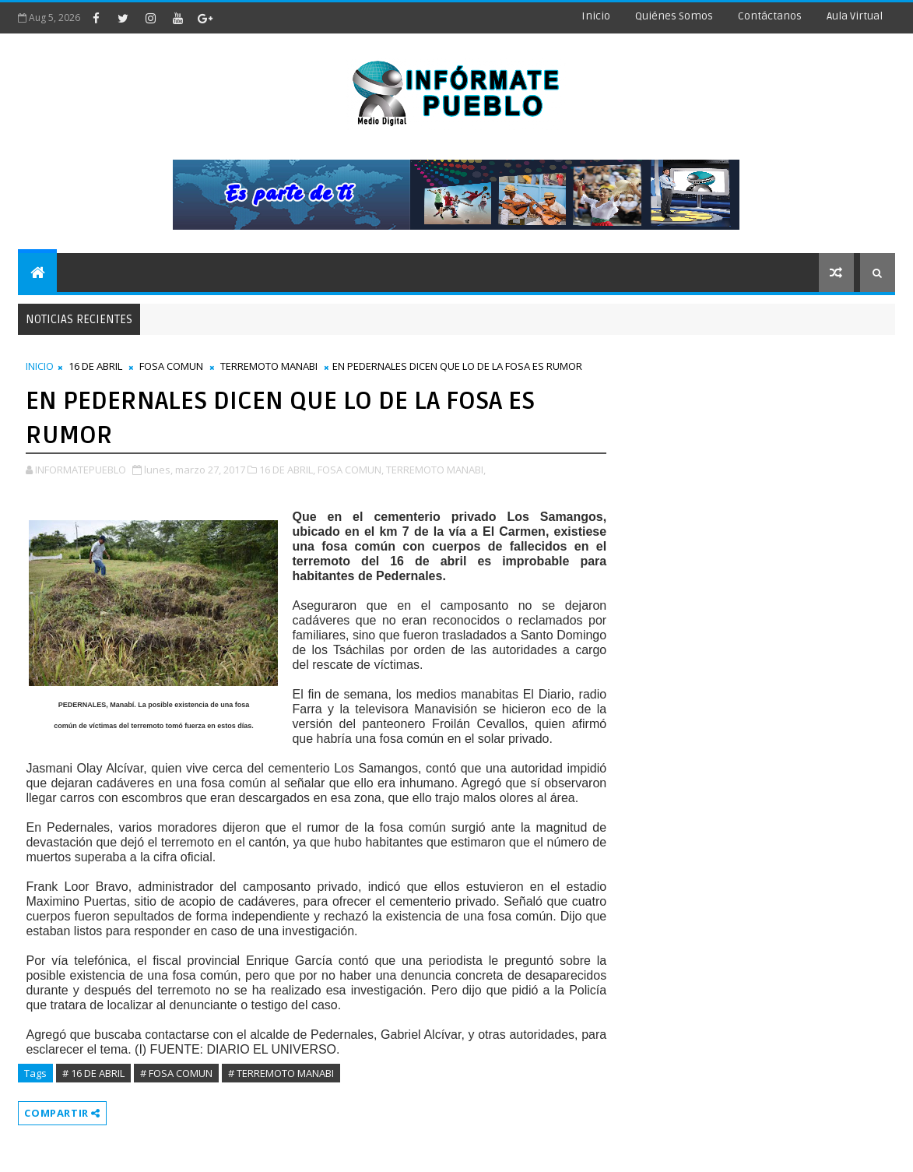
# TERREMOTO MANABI (281, 1073)
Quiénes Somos (674, 16)
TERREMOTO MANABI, (436, 470)
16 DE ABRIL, (287, 470)
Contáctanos (770, 16)
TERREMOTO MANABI (269, 366)
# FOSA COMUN (176, 1073)
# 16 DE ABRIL (93, 1073)
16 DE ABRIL (95, 366)
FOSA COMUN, (351, 470)
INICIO (40, 366)
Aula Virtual (855, 16)
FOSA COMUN (171, 366)
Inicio (595, 16)
